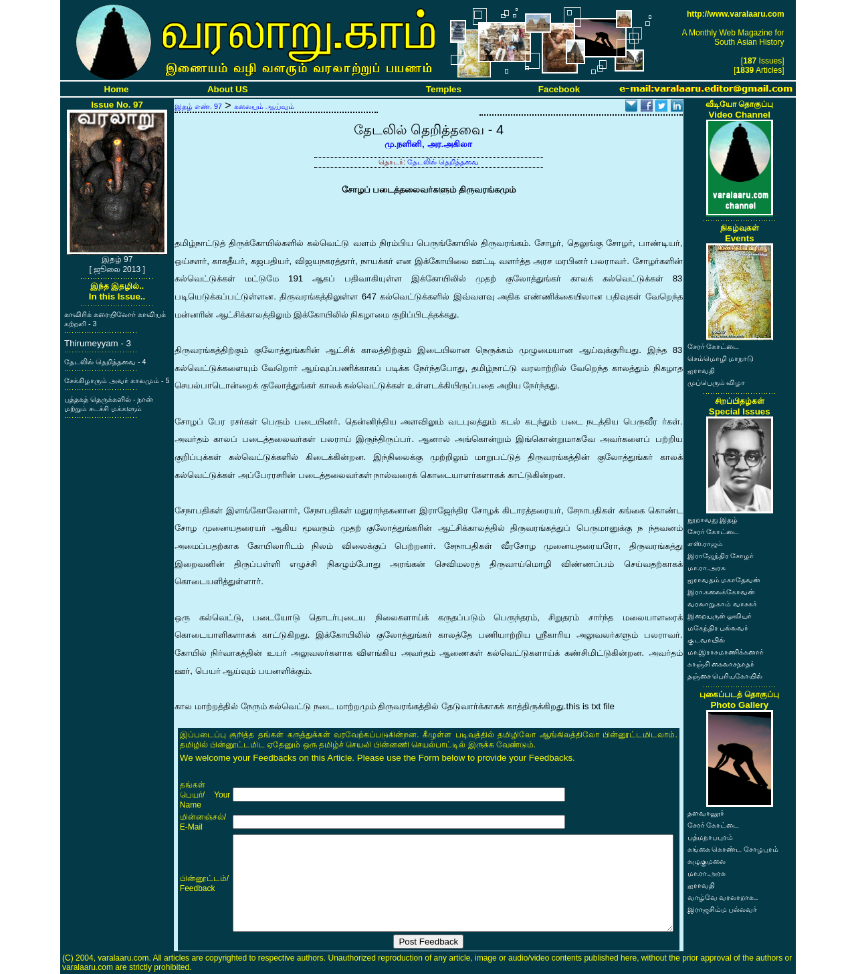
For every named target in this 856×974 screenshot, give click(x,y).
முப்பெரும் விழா (716, 382)
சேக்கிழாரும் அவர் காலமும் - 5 (116, 380)
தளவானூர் (705, 813)
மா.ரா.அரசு (706, 568)
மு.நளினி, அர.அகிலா (428, 144)
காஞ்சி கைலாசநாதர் (721, 664)
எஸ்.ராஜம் (705, 543)
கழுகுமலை (706, 861)
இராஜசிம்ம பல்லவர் (722, 909)
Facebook (559, 89)
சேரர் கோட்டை (713, 346)
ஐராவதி (701, 370)
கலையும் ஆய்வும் (264, 106)
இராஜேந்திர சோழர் (720, 556)
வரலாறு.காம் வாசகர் (722, 604)
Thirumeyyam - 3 (97, 343)
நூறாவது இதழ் (712, 519)
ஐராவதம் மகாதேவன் (724, 580)
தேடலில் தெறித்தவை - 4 (105, 362)
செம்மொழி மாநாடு (720, 358)
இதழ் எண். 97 (198, 106)
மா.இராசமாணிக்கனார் (725, 652)
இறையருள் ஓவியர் (719, 616)
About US (227, 89)
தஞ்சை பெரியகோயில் (725, 676)
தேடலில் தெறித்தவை (443, 162)
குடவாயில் (706, 640)
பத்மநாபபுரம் (710, 837)
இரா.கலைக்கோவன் (721, 592)
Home (116, 89)
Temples (443, 89)
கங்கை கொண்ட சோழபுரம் (733, 849)
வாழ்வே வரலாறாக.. (722, 897)
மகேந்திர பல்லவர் (718, 628)
